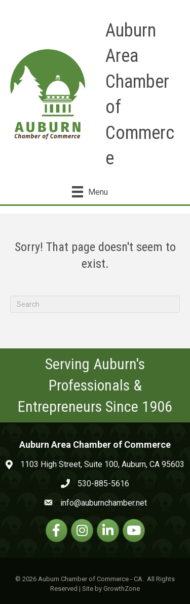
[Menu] (90, 191)
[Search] (95, 304)
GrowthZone (121, 588)
